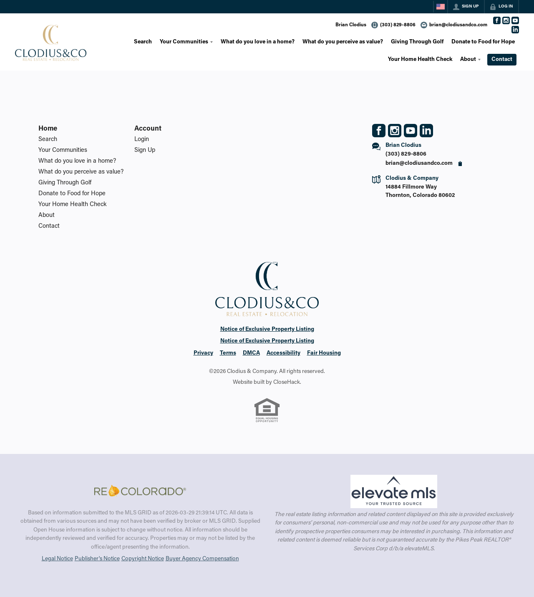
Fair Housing (324, 353)
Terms (228, 353)
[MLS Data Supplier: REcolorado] (140, 490)
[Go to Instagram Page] (506, 20)
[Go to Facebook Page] (497, 20)
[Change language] (440, 7)
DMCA (251, 353)
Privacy (203, 353)
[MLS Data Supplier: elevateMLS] (393, 491)
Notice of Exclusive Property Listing (267, 330)
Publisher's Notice (97, 559)
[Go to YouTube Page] (515, 20)
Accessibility (283, 353)
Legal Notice (57, 559)
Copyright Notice (142, 559)
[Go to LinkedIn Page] (515, 29)
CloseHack (286, 382)
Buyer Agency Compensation (202, 559)
